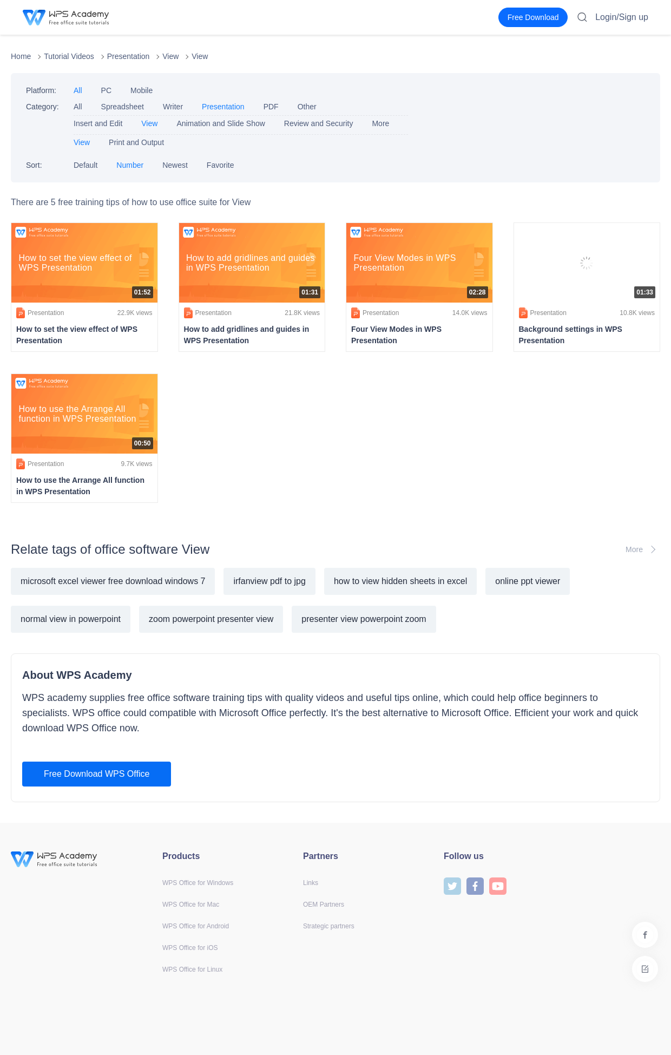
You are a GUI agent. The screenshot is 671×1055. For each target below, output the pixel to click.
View (170, 56)
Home (21, 56)
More (380, 123)
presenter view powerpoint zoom (363, 619)
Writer (173, 106)
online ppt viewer (527, 581)
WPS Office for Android (195, 926)
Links (310, 883)
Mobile (141, 90)
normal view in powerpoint (71, 619)
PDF (271, 106)
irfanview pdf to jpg (269, 581)
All (78, 90)
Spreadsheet (122, 106)
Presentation (128, 56)
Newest (175, 165)
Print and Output (136, 142)
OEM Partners (323, 904)
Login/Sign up (621, 17)
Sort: (34, 165)
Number (129, 165)
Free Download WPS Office (96, 773)
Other (307, 106)
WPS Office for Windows (197, 883)
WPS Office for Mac (190, 904)
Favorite (220, 165)
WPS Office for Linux (192, 969)
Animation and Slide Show (220, 123)
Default (85, 165)
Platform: (41, 90)
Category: (42, 106)
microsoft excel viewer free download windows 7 (113, 581)
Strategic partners (328, 926)
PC (106, 90)
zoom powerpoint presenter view (211, 619)
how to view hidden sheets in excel (400, 581)
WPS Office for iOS (190, 948)
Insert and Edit (98, 123)
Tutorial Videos (69, 56)
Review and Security (318, 123)
